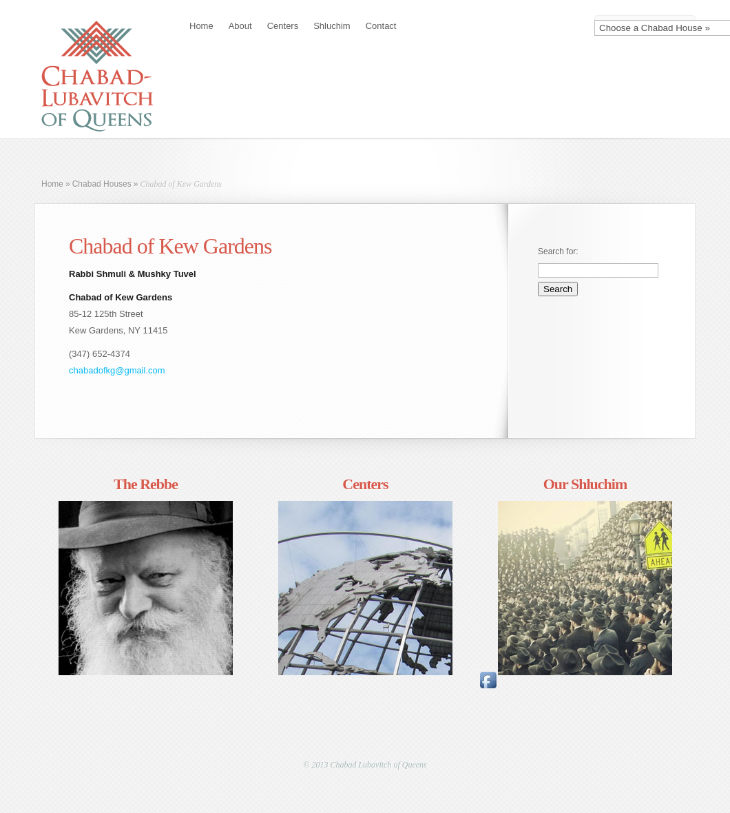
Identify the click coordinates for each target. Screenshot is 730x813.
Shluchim (331, 26)
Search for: (558, 251)
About (240, 26)
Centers (283, 26)
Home (201, 26)
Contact (381, 26)
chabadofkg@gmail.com (117, 370)
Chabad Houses (102, 184)
